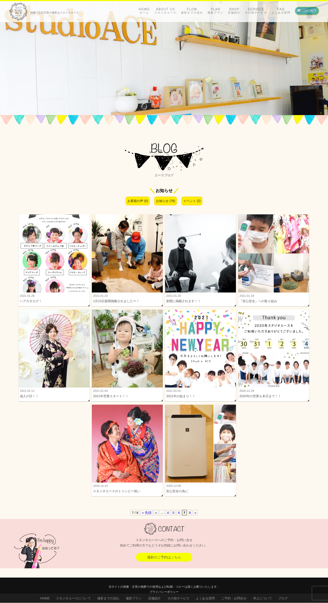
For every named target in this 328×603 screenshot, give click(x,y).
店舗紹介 (154, 598)
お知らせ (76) (165, 201)
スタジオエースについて (73, 598)
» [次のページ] (195, 515)
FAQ (280, 10)
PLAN (215, 10)
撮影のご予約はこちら (164, 560)
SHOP (234, 10)
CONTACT (307, 10)
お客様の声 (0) (137, 201)
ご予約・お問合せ (234, 598)
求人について (262, 598)
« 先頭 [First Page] (147, 515)
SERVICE (256, 10)
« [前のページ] (156, 515)
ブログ (283, 598)
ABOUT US (165, 10)
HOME (144, 10)
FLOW (192, 10)
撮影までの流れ (108, 598)
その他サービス (178, 598)
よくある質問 (205, 598)
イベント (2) (192, 201)
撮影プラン (134, 598)
